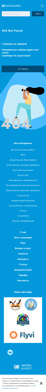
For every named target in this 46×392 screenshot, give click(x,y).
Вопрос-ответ (23, 248)
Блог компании (23, 237)
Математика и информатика (23, 180)
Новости (23, 253)
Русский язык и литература (23, 205)
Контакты (23, 280)
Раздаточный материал (23, 200)
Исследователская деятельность (23, 185)
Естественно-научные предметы (23, 165)
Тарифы (23, 275)
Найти (38, 14)
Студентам (23, 215)
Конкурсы (23, 259)
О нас (23, 232)
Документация (23, 269)
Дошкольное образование (23, 160)
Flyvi (23, 243)
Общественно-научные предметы (23, 190)
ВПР (23, 155)
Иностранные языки (23, 170)
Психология (23, 195)
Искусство (23, 175)
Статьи (23, 210)
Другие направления (23, 221)
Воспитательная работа (23, 149)
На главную (23, 69)
